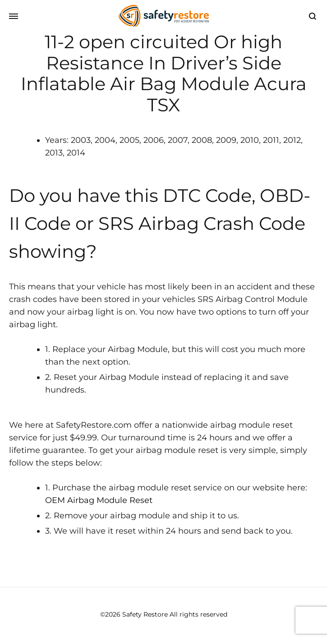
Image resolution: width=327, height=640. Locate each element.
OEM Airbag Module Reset (98, 500)
